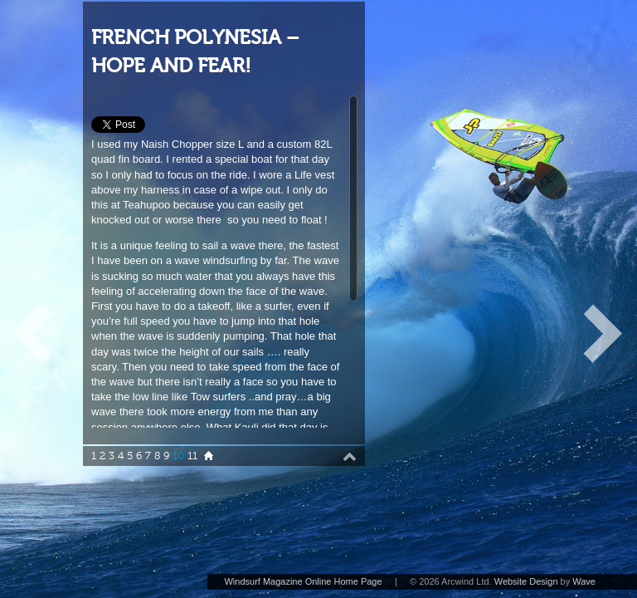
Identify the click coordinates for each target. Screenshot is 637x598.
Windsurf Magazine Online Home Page (303, 581)
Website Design (526, 581)
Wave (584, 581)
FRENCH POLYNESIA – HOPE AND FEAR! (195, 52)
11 (192, 456)
